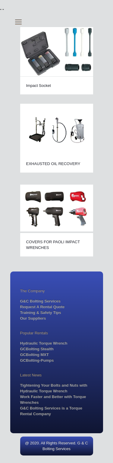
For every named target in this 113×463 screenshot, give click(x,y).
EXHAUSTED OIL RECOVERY (53, 163)
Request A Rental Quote (42, 307)
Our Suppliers (33, 318)
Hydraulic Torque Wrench (43, 343)
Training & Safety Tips (40, 312)
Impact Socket (38, 85)
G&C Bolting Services (40, 301)
